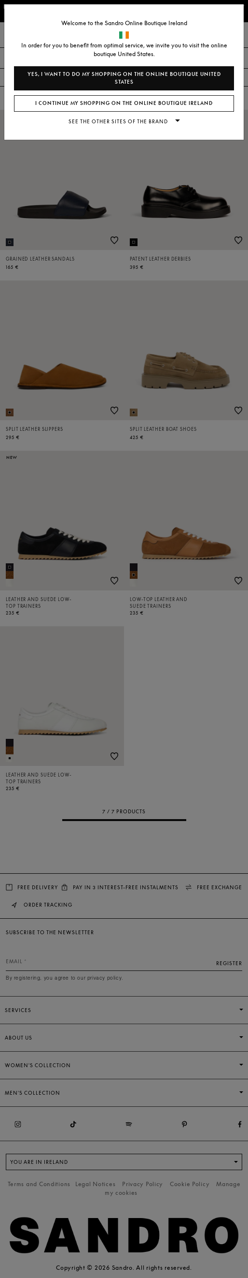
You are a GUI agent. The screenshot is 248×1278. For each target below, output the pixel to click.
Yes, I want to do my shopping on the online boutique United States (124, 78)
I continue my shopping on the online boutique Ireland (124, 103)
